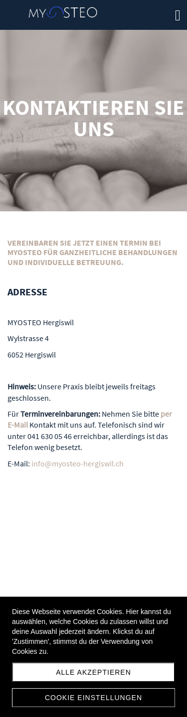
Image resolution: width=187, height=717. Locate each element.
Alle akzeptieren (93, 672)
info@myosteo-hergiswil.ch (77, 463)
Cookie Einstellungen (93, 698)
